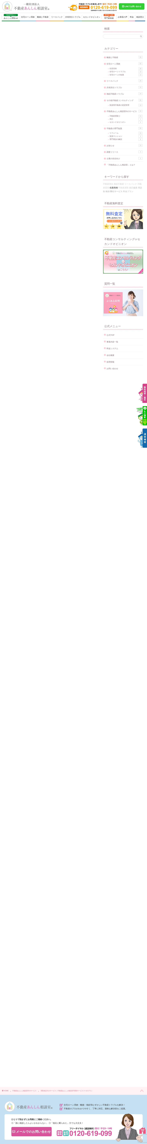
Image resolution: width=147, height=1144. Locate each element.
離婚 (108, 191)
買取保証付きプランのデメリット (35, 140)
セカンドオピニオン (91, 17)
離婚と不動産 (43, 17)
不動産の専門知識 (124, 128)
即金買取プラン (15, 409)
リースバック (57, 17)
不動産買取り (126, 116)
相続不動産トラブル (124, 93)
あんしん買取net (11, 16)
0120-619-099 (40, 527)
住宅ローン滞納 (28, 17)
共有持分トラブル (73, 17)
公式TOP (110, 335)
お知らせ (124, 145)
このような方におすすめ (31, 135)
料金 (132, 17)
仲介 (126, 119)
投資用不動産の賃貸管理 (126, 105)
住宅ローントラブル (126, 71)
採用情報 (110, 362)
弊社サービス (14, 964)
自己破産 (133, 188)
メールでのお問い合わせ (31, 1131)
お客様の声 (122, 17)
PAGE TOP (142, 1130)
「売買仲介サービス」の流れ (33, 145)
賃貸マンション (126, 136)
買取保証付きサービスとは (32, 115)
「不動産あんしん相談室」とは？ (121, 165)
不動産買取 (25, 964)
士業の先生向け (124, 158)
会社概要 (110, 355)
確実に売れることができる (34, 127)
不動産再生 (108, 184)
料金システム (112, 348)
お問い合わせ (112, 368)
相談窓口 (140, 17)
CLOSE (81, 106)
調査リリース (124, 152)
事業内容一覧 (112, 342)
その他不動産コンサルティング (124, 100)
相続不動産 (119, 184)
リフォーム (126, 133)
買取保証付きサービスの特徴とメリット (38, 120)
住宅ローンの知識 (126, 75)
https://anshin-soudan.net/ (30, 1000)
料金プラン (128, 191)
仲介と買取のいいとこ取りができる (37, 124)
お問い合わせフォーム (66, 527)
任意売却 (126, 68)
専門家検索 (109, 16)
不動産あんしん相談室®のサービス (20, 30)
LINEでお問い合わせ (131, 6)
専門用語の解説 (126, 139)
